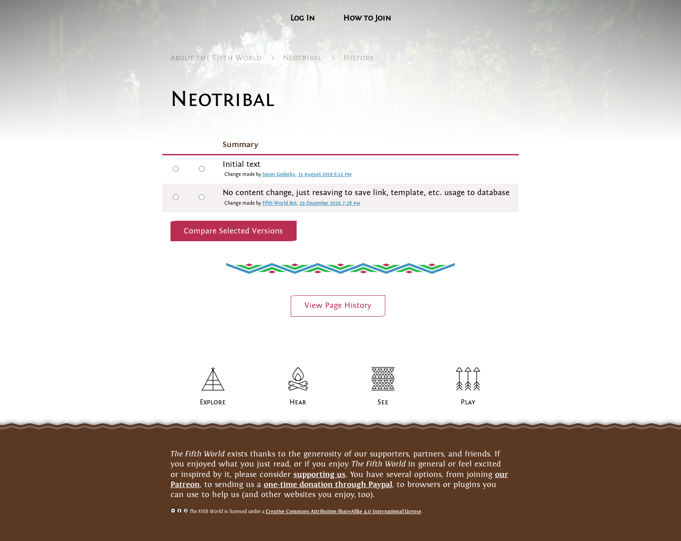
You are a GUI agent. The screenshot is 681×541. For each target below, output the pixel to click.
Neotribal (302, 58)
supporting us (319, 474)
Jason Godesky (278, 174)
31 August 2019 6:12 (324, 174)
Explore (213, 402)
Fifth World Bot (279, 203)
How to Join (367, 18)
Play (468, 402)
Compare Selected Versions (233, 231)
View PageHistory (338, 305)
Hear (297, 402)
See (383, 402)
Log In (302, 18)
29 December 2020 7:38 (329, 203)
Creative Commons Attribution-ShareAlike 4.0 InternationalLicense (343, 511)
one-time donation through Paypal (328, 484)
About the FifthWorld (215, 58)
